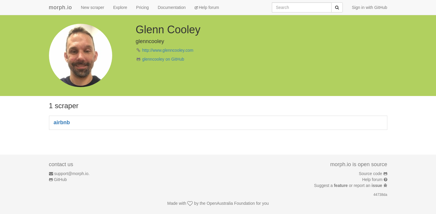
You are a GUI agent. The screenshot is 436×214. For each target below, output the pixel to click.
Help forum (207, 7)
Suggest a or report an (348, 185)
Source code (370, 173)
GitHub (60, 179)
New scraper (92, 7)
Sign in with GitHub (369, 7)
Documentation (172, 7)
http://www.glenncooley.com (168, 50)
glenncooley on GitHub (163, 59)
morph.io (60, 7)
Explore (120, 7)
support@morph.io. (71, 173)
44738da (380, 195)
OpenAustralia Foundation (231, 203)
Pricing (142, 7)
